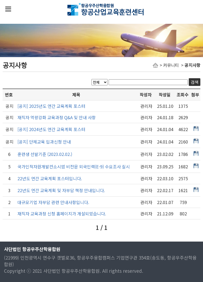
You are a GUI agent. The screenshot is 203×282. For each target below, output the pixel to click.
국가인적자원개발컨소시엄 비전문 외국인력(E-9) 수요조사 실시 (73, 166)
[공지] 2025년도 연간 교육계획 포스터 (51, 106)
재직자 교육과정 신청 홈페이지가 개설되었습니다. (61, 213)
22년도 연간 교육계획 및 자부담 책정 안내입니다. (61, 190)
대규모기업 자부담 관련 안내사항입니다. (53, 202)
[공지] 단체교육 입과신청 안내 (44, 141)
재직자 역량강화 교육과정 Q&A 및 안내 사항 (56, 117)
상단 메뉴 (8, 9)
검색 (195, 82)
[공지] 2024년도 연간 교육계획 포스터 (51, 129)
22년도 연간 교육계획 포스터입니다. (49, 178)
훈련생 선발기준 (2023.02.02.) (44, 154)
